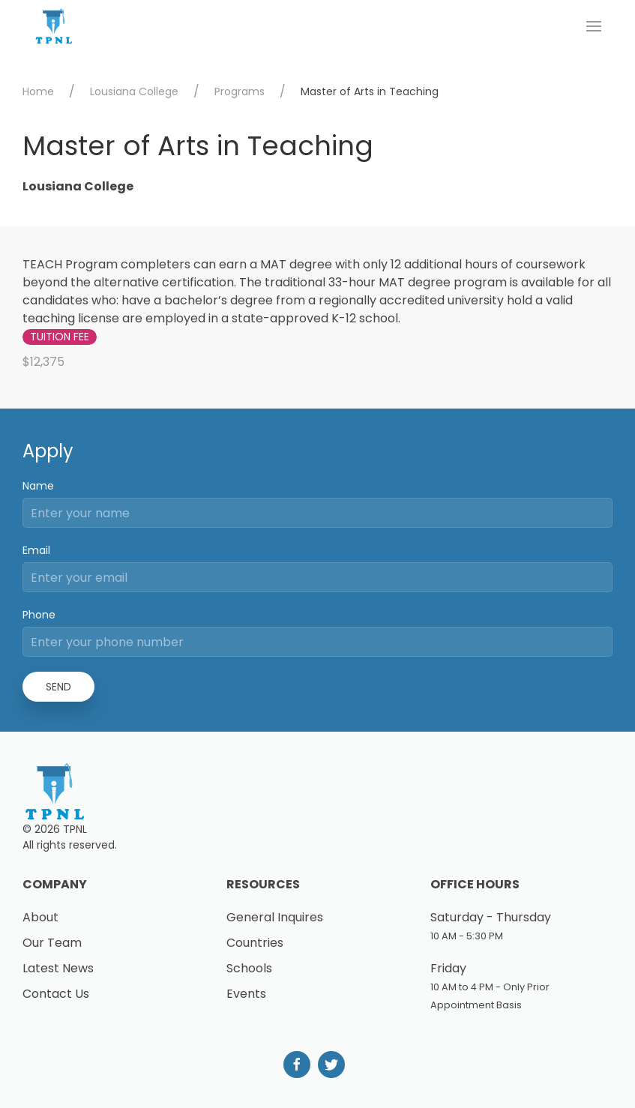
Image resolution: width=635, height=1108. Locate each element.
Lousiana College (134, 91)
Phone (38, 614)
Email (36, 550)
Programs (239, 91)
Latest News (58, 968)
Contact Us (55, 993)
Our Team (52, 942)
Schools (249, 968)
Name (38, 485)
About (40, 917)
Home (38, 91)
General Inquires (274, 917)
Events (246, 993)
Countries (254, 942)
